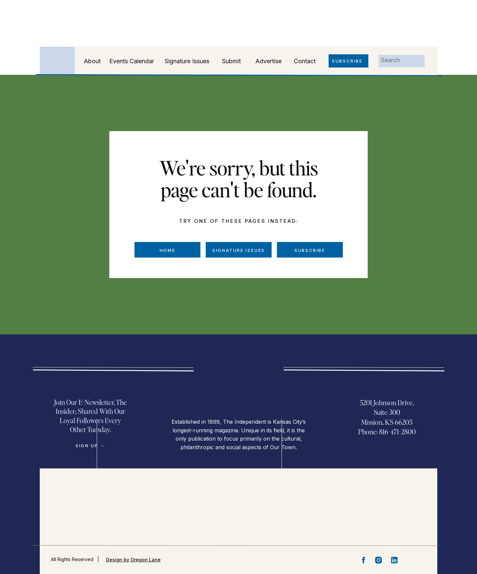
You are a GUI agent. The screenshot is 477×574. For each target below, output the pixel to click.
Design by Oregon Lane (133, 559)
